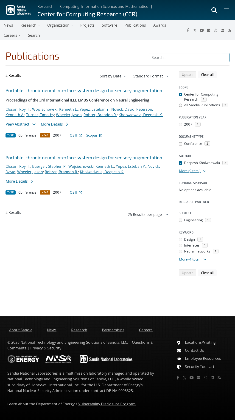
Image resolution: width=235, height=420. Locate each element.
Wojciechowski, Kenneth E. (55, 109)
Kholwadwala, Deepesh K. (141, 114)
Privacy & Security (45, 348)
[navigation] (113, 76)
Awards (159, 25)
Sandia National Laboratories (32, 373)
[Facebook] (188, 30)
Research (45, 6)
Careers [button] (10, 35)
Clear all (209, 74)
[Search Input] (189, 57)
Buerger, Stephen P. (49, 166)
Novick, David (122, 109)
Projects (87, 25)
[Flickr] (208, 30)
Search (34, 35)
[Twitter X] (194, 30)
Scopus (94, 135)
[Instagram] (215, 30)
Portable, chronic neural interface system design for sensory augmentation (84, 90)
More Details (54, 124)
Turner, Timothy (40, 114)
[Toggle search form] (214, 10)
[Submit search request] (225, 57)
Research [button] (28, 25)
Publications (135, 25)
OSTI (76, 135)
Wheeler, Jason (69, 114)
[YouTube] (201, 30)
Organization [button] (58, 25)
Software (109, 25)
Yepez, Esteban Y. (94, 109)
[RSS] (229, 30)
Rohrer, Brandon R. (100, 114)
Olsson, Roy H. (18, 109)
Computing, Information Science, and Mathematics (104, 6)
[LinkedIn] (222, 30)
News (8, 25)
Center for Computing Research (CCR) (87, 13)
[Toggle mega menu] (226, 10)
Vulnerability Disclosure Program (107, 403)
